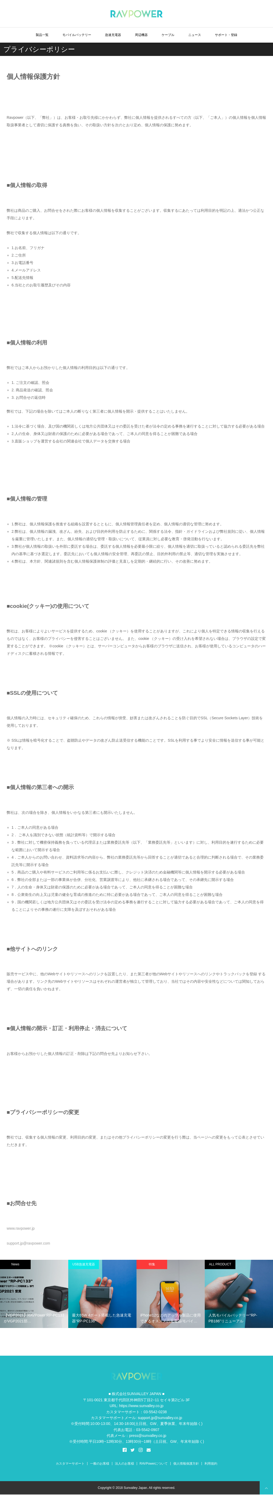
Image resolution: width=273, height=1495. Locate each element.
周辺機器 (141, 35)
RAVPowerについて (154, 1463)
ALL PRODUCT (220, 1264)
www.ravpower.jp (21, 1228)
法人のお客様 (124, 1463)
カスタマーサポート (70, 1463)
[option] (34, 1294)
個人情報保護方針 (186, 1463)
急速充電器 (113, 35)
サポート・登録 (226, 35)
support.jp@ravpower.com (28, 1243)
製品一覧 (42, 35)
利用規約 (210, 1463)
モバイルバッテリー (76, 35)
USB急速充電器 (83, 1264)
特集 (152, 1264)
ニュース (194, 35)
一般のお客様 (99, 1463)
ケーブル (168, 35)
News (15, 1264)
